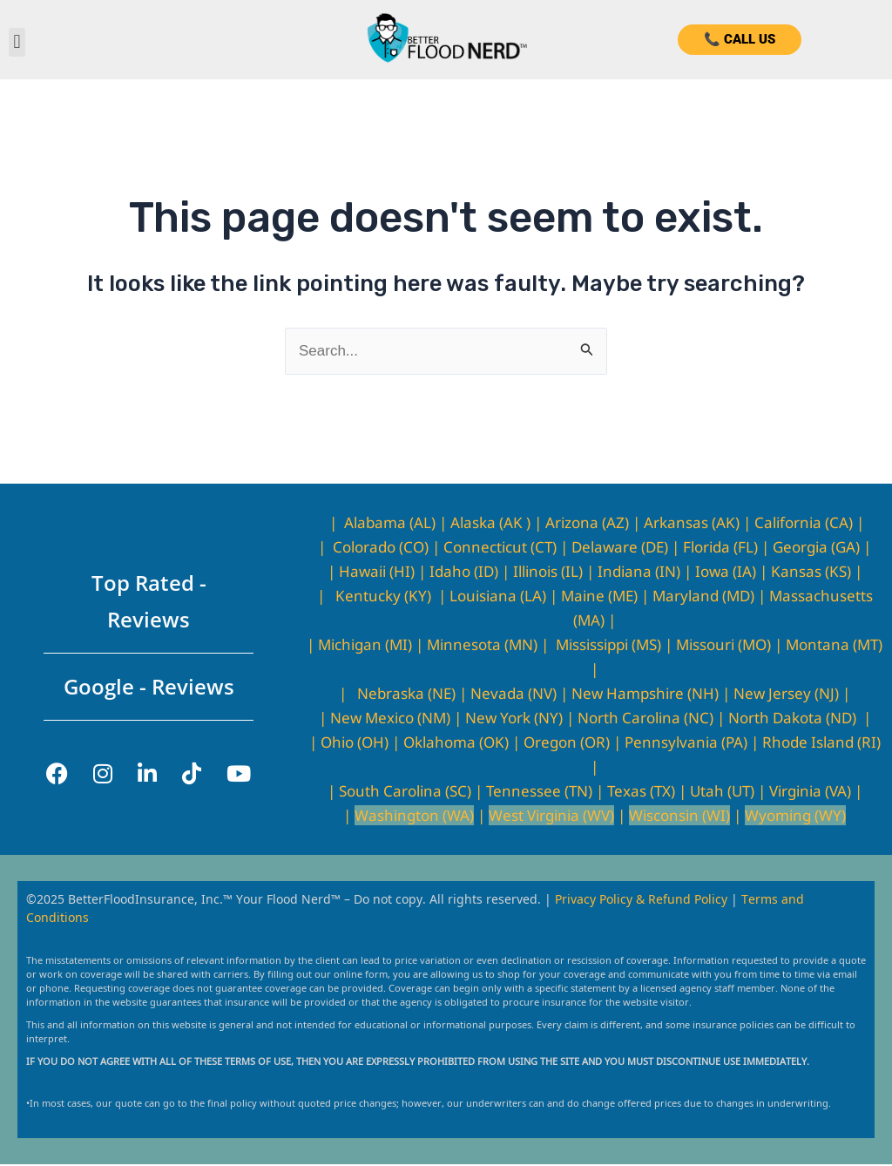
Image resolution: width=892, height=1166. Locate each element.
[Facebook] (57, 773)
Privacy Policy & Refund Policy (643, 898)
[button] (17, 42)
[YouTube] (238, 773)
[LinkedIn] (147, 773)
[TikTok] (191, 773)
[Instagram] (102, 773)
